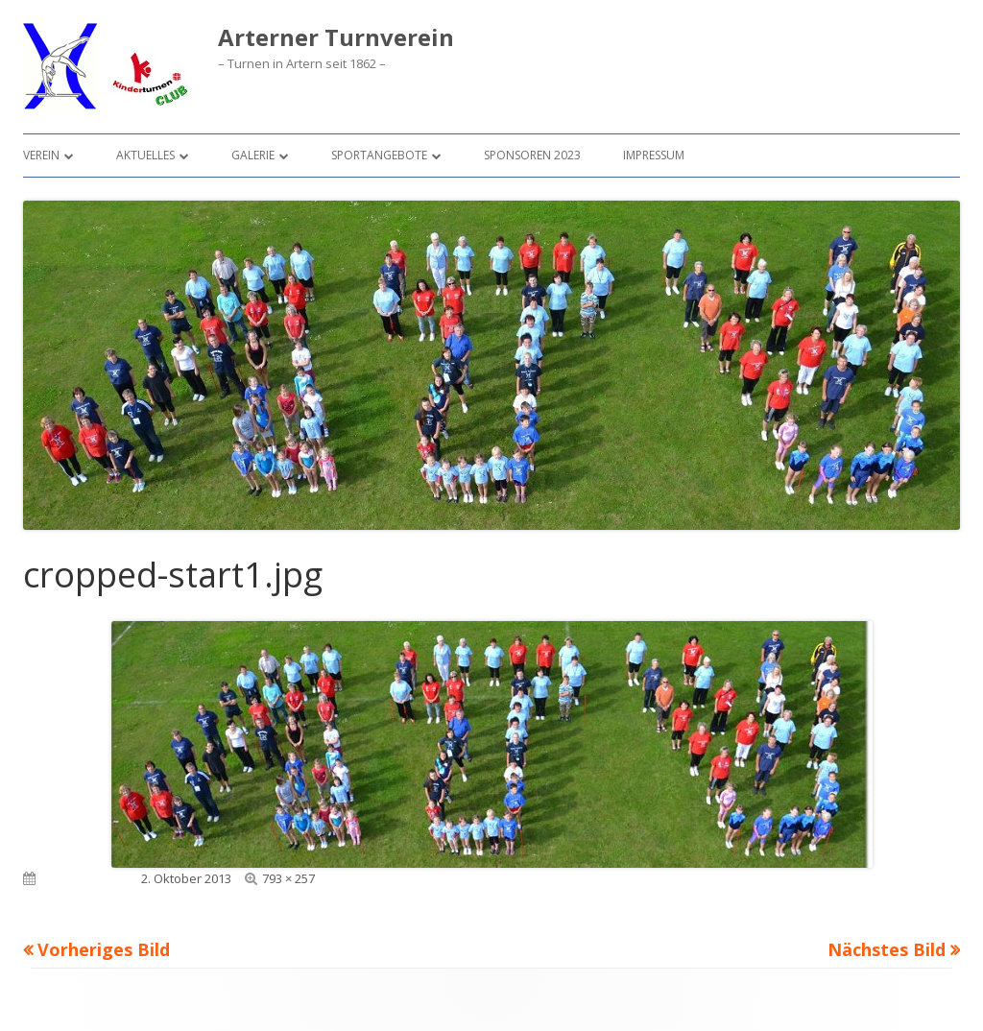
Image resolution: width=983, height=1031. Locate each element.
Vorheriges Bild (103, 949)
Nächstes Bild (886, 949)
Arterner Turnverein (336, 38)
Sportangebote (379, 155)
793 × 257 (288, 878)
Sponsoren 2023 (532, 155)
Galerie (253, 155)
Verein (41, 155)
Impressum (653, 155)
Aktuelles (145, 155)
